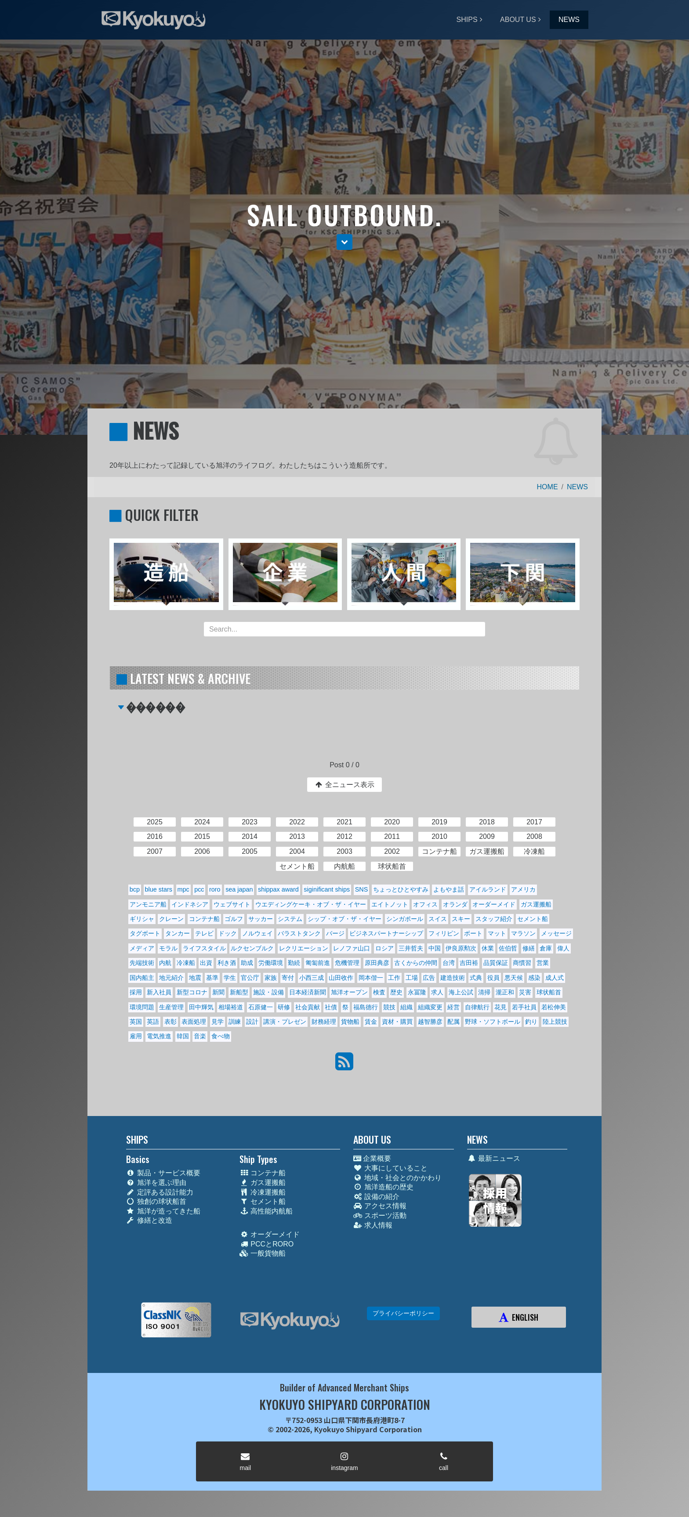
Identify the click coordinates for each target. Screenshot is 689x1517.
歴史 (396, 992)
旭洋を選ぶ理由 (156, 1182)
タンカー (177, 933)
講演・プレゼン (284, 1021)
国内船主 (142, 977)
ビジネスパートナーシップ (386, 933)
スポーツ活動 (379, 1215)
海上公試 (461, 992)
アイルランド (487, 889)
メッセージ (556, 933)
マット (497, 933)
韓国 (183, 1036)
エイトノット (389, 904)
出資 (206, 962)
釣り (531, 1021)
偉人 (563, 948)
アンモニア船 (148, 904)
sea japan (239, 889)
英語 (153, 1021)
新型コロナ (192, 992)
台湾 (448, 962)
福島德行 (365, 1007)
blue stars (158, 889)
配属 (453, 1021)
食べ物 (220, 1036)
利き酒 (227, 962)
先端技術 (142, 962)
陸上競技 (555, 1021)
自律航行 (477, 1007)
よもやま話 (448, 889)
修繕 (528, 948)
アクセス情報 (379, 1206)
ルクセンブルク (252, 948)
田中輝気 (201, 1007)
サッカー (260, 918)
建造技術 (452, 977)
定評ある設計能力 (159, 1192)
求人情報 (372, 1225)
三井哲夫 (411, 948)
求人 (437, 992)
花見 (500, 1007)
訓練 (234, 1021)
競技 (389, 1007)
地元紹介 (171, 977)
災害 (525, 992)
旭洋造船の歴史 (383, 1187)
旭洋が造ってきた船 (163, 1211)
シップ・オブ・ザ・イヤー (344, 918)
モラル (168, 948)
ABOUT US (518, 19)
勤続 (294, 962)
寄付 (288, 977)
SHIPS (467, 19)
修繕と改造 (149, 1220)
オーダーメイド (493, 904)
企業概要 (372, 1158)
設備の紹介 (376, 1196)
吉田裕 (469, 962)
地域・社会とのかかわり (397, 1177)
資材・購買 (397, 1021)
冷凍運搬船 (262, 1192)
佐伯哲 (508, 948)
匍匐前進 (317, 962)
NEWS (569, 19)
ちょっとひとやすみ (400, 889)
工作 (394, 977)
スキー (461, 918)
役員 (493, 977)
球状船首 (549, 992)
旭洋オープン (349, 992)
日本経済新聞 (307, 992)
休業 (488, 948)
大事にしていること (390, 1168)
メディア (142, 948)
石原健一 (260, 1007)
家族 (271, 977)
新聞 (218, 992)
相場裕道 (230, 1007)
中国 (434, 948)
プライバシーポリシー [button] (403, 1313)
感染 (534, 977)
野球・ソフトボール (492, 1021)
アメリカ (523, 889)
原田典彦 (377, 962)
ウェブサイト (232, 904)
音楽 (200, 1036)
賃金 (371, 1021)
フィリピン (443, 933)
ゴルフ (234, 918)
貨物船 (350, 1021)
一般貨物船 (262, 1253)
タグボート (145, 933)
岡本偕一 (371, 977)
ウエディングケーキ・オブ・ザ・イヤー (310, 904)
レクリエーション (303, 948)
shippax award (278, 889)
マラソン (523, 933)
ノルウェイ (257, 933)
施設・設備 (268, 992)
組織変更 (430, 1007)
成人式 (554, 977)
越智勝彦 (430, 1021)
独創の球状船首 (156, 1201)
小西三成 (311, 977)
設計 (252, 1021)
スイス (437, 918)
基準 (212, 977)
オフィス (425, 904)
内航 (165, 962)
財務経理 (324, 1021)
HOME (547, 487)
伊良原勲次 (461, 948)
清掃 (484, 992)
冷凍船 (186, 962)
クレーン (171, 918)
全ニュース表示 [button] (344, 784)
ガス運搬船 (536, 904)
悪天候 (513, 977)
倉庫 (546, 948)
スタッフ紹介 (493, 918)
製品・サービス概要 (163, 1173)
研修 (284, 1007)
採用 (136, 992)
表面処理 (193, 1021)
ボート (473, 933)
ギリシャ (142, 918)
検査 (379, 992)
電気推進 (159, 1036)
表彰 (170, 1021)
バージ (335, 933)
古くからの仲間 (415, 962)
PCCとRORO (266, 1244)
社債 (331, 1007)
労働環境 (270, 962)
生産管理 (171, 1007)
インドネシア (189, 904)
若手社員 (524, 1007)
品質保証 (495, 962)
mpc (183, 889)
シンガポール (404, 918)
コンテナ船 (204, 918)
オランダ (455, 904)
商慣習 (522, 962)
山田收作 (341, 977)
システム (290, 918)
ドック (227, 933)
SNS (361, 889)
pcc (199, 889)
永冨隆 (417, 992)
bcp (135, 889)
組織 (406, 1007)
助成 (247, 962)
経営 (453, 1007)
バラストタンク (299, 933)
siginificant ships (327, 889)
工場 (412, 977)
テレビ (204, 933)
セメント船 (532, 918)
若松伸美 (553, 1007)
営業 (543, 962)
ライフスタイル (204, 948)
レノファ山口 (351, 948)
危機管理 (347, 962)
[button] (344, 242)
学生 (230, 977)
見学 (217, 1021)
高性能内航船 (266, 1211)
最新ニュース (493, 1158)
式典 (476, 977)
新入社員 (159, 992)
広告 (429, 977)
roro (215, 889)
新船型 (239, 992)
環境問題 (142, 1007)
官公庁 (250, 977)
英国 (136, 1021)
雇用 (136, 1036)
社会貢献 (307, 1007)
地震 (195, 977)
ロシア (384, 948)
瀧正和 (505, 992)
